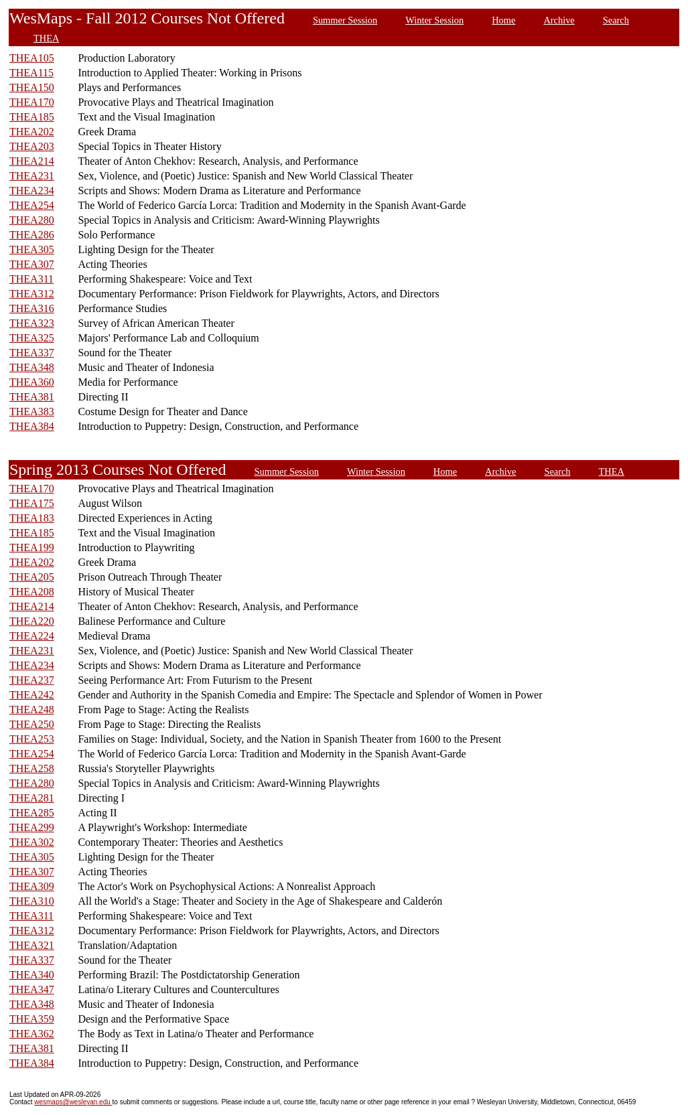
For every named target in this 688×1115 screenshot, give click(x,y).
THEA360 (31, 382)
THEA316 (31, 308)
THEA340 (31, 974)
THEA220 (31, 621)
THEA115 (31, 72)
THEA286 (31, 234)
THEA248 (31, 709)
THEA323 (31, 323)
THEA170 (31, 102)
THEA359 (31, 1019)
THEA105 (31, 58)
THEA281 (31, 798)
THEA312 (31, 293)
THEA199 (31, 547)
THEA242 (31, 694)
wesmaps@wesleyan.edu (73, 1102)
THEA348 (31, 367)
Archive (558, 20)
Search (616, 20)
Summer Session (345, 20)
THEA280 (31, 220)
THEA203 (31, 146)
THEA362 (31, 1033)
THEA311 (31, 279)
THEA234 (31, 190)
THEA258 (31, 768)
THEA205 (31, 577)
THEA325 (31, 338)
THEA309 (31, 886)
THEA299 (31, 827)
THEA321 (31, 945)
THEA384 (31, 426)
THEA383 (31, 411)
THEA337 (31, 352)
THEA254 (31, 205)
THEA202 (31, 131)
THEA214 (31, 161)
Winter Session (434, 20)
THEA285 (31, 812)
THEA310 (31, 901)
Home (503, 20)
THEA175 (31, 503)
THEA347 (31, 989)
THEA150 (31, 87)
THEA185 (31, 117)
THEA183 (31, 518)
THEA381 (31, 396)
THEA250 (31, 724)
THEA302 (31, 842)
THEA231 (31, 175)
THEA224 (31, 636)
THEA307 (31, 264)
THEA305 (31, 249)
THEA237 (31, 680)
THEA (46, 38)
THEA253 (31, 739)
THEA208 (31, 591)
